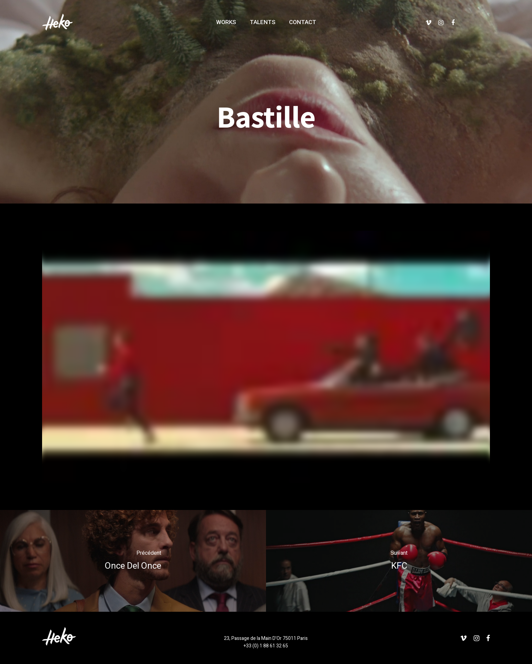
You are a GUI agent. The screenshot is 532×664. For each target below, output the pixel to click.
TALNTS (263, 22)
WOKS (226, 22)
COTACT (302, 22)
